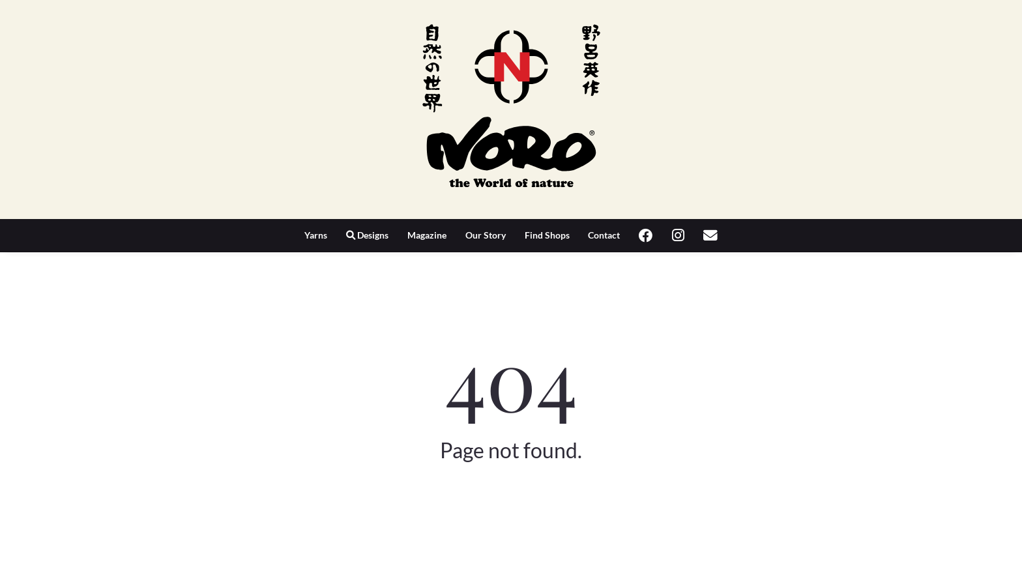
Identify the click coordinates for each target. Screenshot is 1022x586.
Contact (604, 235)
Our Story (485, 235)
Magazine (426, 235)
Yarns (315, 235)
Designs (367, 235)
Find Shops (547, 235)
